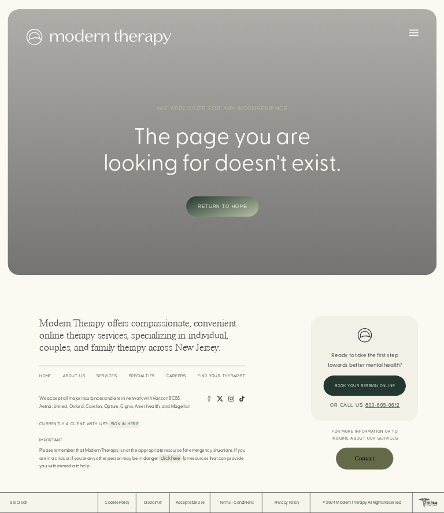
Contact (365, 458)
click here (170, 458)
